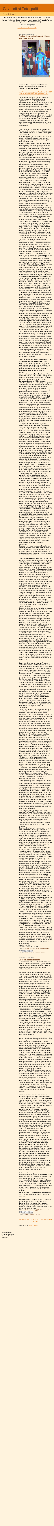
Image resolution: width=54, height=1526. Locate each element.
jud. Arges (26, 1214)
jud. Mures (32, 952)
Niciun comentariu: (45, 948)
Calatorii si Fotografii (20, 9)
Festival (26, 952)
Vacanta (43, 952)
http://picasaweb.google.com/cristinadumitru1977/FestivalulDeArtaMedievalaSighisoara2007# (35, 93)
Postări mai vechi (46, 1219)
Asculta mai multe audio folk (27, 28)
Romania (37, 952)
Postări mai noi (24, 1219)
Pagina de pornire (35, 1220)
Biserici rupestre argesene (29, 960)
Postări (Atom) (33, 1225)
